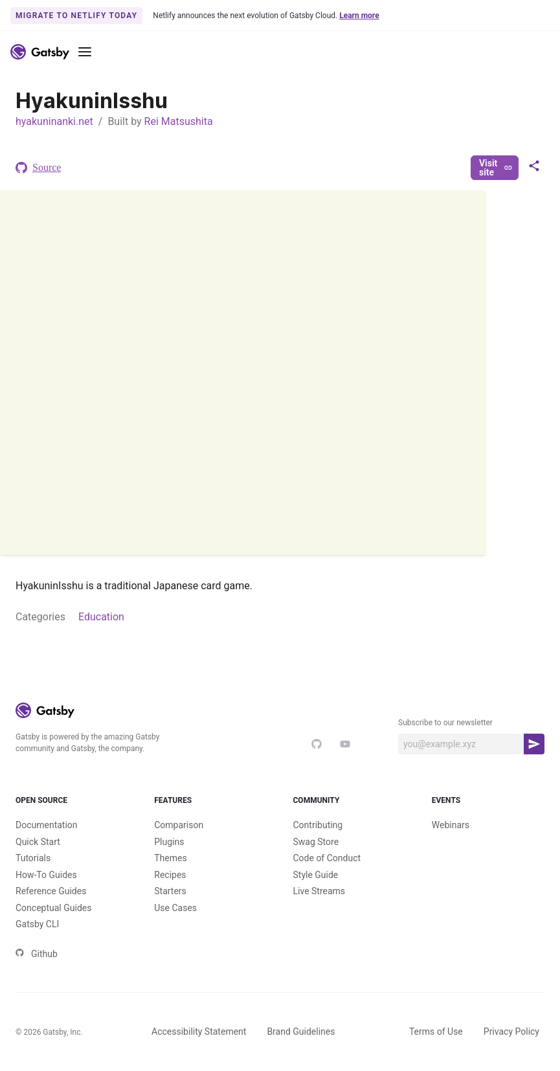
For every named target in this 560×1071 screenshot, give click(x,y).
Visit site (496, 167)
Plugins (169, 842)
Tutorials (33, 858)
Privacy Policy (511, 1031)
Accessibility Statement (198, 1031)
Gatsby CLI (37, 924)
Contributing (318, 825)
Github (37, 954)
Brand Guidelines (301, 1031)
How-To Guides (46, 875)
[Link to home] (39, 52)
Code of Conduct (327, 858)
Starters (170, 891)
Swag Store (316, 842)
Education (101, 617)
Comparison (178, 825)
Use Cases (175, 908)
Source (38, 168)
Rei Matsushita (178, 121)
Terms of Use (436, 1031)
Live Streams (319, 891)
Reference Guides (51, 891)
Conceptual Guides (53, 908)
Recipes (170, 875)
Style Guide (316, 875)
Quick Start (38, 842)
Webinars (450, 825)
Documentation (47, 825)
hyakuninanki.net (54, 121)
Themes (170, 858)
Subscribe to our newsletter (445, 722)
